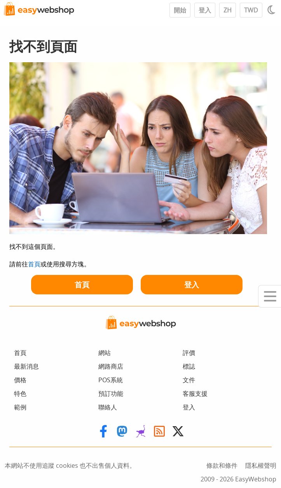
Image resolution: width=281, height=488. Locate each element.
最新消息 (26, 366)
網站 (104, 352)
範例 (20, 407)
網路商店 (110, 366)
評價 (189, 352)
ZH (227, 10)
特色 (20, 393)
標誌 (189, 366)
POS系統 (110, 380)
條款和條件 (221, 465)
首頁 (34, 264)
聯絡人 (107, 407)
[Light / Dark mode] (272, 10)
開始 (180, 10)
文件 (189, 380)
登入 (205, 10)
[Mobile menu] (269, 296)
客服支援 (195, 393)
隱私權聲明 (260, 465)
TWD (251, 10)
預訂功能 (110, 393)
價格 (20, 380)
